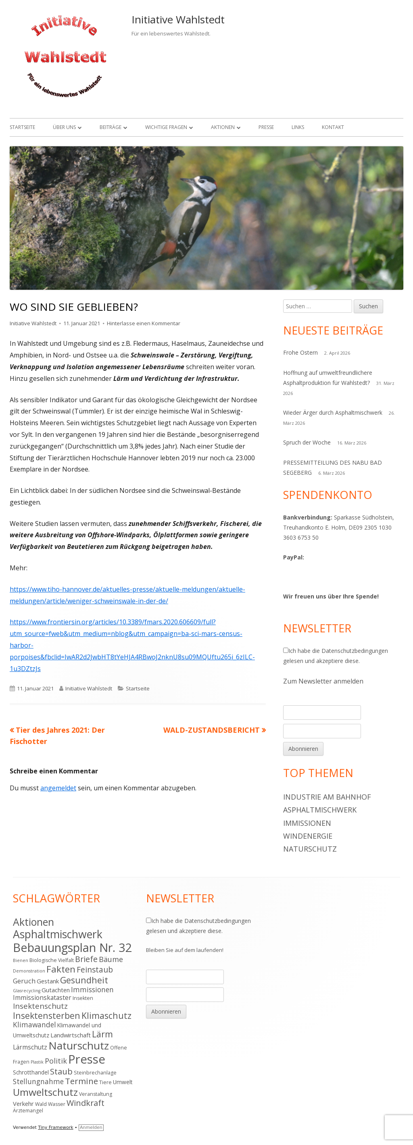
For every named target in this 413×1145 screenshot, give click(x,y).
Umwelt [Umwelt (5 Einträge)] (123, 1082)
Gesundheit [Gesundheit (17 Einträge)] (84, 980)
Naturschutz (310, 849)
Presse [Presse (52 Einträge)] (86, 1059)
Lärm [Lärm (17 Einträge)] (102, 1034)
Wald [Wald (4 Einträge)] (41, 1104)
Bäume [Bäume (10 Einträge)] (111, 959)
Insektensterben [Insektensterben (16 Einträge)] (46, 1015)
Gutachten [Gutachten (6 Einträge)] (56, 990)
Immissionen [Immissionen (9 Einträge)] (92, 989)
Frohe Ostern (300, 352)
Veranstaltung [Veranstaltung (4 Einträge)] (95, 1094)
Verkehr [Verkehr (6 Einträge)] (23, 1103)
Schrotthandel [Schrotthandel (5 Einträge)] (31, 1072)
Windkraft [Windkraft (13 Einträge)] (85, 1102)
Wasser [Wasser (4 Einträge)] (56, 1104)
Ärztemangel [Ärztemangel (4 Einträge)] (28, 1110)
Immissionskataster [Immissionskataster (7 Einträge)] (42, 997)
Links (298, 127)
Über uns (64, 127)
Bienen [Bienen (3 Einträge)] (20, 960)
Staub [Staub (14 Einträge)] (61, 1071)
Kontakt (333, 127)
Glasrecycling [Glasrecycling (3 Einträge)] (26, 990)
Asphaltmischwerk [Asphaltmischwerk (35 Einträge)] (57, 934)
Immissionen (307, 823)
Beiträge (110, 127)
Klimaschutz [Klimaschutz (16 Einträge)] (106, 1015)
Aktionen (223, 127)
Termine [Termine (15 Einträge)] (81, 1081)
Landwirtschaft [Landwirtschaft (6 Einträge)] (70, 1035)
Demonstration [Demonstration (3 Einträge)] (29, 971)
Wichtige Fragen (166, 127)
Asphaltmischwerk (320, 810)
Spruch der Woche (307, 442)
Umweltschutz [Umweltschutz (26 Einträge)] (45, 1092)
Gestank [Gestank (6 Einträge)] (48, 981)
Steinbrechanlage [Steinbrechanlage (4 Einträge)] (95, 1072)
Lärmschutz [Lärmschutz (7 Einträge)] (30, 1047)
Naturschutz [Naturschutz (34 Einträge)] (78, 1045)
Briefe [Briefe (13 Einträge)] (86, 959)
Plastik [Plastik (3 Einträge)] (37, 1062)
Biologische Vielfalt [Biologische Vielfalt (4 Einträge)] (51, 960)
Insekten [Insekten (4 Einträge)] (83, 998)
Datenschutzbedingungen (354, 651)
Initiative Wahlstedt (178, 19)
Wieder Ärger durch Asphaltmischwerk (332, 412)
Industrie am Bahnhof (327, 797)
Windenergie (307, 836)
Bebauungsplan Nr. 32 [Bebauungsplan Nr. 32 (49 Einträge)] (72, 947)
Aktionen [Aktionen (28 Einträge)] (33, 922)
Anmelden (91, 1127)
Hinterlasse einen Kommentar (143, 323)
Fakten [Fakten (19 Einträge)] (60, 969)
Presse (266, 127)
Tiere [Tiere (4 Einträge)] (105, 1082)
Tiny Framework (55, 1127)
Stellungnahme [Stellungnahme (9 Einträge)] (38, 1081)
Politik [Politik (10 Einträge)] (56, 1061)
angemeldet (58, 787)
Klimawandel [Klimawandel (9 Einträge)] (34, 1024)
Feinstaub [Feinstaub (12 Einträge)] (95, 969)
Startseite (22, 127)
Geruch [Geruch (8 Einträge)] (24, 980)
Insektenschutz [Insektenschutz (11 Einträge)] (40, 1006)
